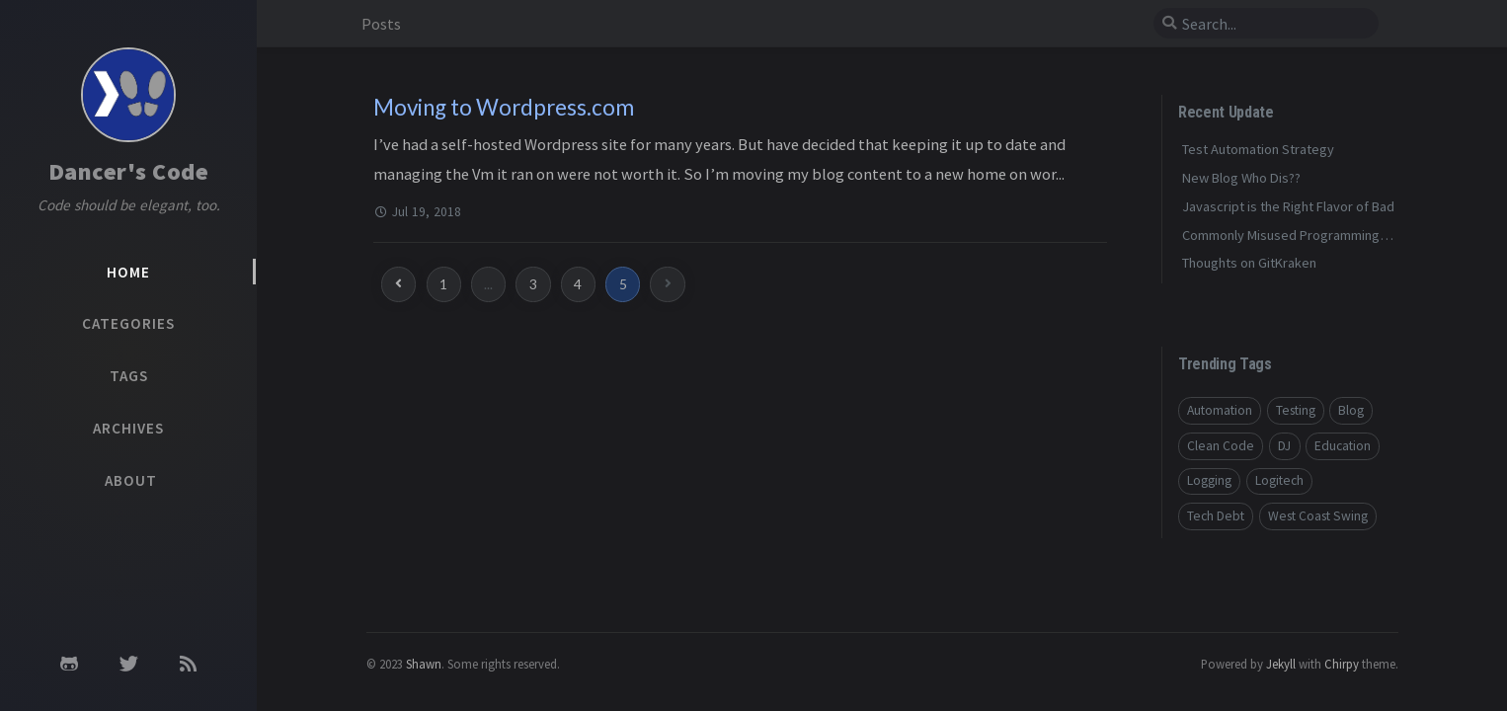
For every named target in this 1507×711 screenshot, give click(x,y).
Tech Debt (1215, 516)
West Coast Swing (1318, 516)
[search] (1266, 24)
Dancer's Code (128, 171)
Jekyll (1281, 664)
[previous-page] (398, 284)
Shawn (423, 664)
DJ (1284, 445)
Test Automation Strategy (1258, 149)
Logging (1209, 480)
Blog (1351, 410)
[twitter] (128, 663)
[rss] (188, 663)
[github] (69, 663)
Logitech (1279, 480)
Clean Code (1220, 445)
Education (1342, 445)
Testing (1295, 410)
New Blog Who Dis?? (1241, 178)
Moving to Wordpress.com (503, 107)
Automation (1219, 410)
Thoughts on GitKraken (1249, 263)
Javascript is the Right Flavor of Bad (1288, 206)
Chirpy (1341, 664)
